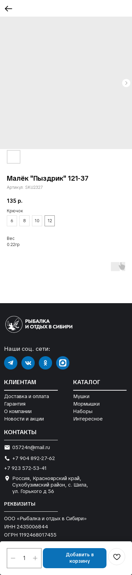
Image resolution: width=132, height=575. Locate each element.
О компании (18, 411)
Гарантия (15, 403)
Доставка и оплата (26, 396)
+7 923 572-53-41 (25, 468)
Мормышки (86, 403)
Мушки (81, 396)
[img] (10, 362)
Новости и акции (24, 418)
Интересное (88, 418)
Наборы (82, 411)
